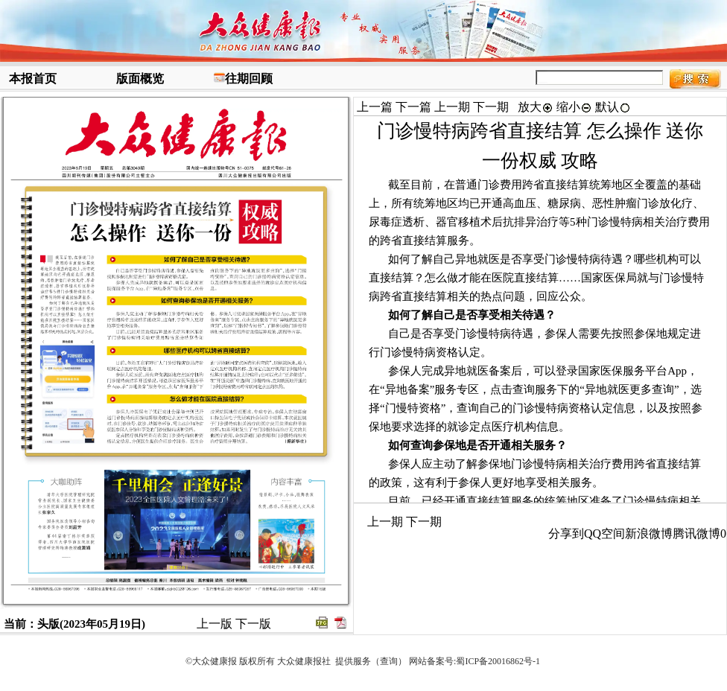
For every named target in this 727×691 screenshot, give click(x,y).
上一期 (452, 107)
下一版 (253, 623)
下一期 (491, 107)
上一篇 (375, 107)
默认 (613, 107)
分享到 (566, 533)
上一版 (214, 623)
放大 (535, 107)
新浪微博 (649, 533)
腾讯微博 (696, 533)
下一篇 (413, 107)
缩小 (574, 107)
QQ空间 (604, 533)
